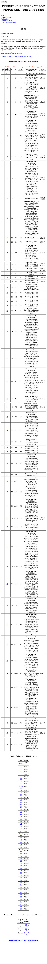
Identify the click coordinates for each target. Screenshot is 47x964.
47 (7, 441)
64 (7, 673)
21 (7, 238)
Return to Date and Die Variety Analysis (23, 62)
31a (21, 814)
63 (7, 661)
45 (7, 417)
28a (21, 804)
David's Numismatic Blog (8, 22)
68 (7, 733)
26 (7, 253)
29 (7, 273)
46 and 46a (21, 850)
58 (7, 566)
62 (7, 644)
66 (7, 707)
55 (7, 518)
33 (7, 293)
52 (7, 481)
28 (7, 269)
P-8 (26, 929)
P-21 (25, 933)
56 (7, 526)
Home (2, 15)
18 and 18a (21, 787)
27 (7, 264)
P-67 (27, 929)
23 (7, 242)
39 (7, 358)
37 (7, 311)
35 (7, 301)
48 (7, 447)
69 (7, 744)
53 (7, 492)
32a (21, 819)
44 (7, 407)
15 (7, 198)
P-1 (26, 925)
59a (21, 885)
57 (7, 546)
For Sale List (4, 19)
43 (7, 399)
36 (7, 305)
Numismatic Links (6, 20)
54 (7, 506)
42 (7, 381)
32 (7, 287)
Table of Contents (6, 17)
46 (7, 430)
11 (7, 178)
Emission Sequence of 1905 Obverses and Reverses (16, 56)
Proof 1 (7, 73)
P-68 (27, 925)
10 (7, 156)
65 (7, 687)
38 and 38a (21, 834)
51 (7, 474)
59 (7, 584)
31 (7, 281)
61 (7, 624)
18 (7, 218)
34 (7, 297)
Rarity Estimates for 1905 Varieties (11, 53)
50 (7, 463)
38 (7, 331)
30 (7, 277)
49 (7, 451)
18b (21, 790)
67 (7, 723)
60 (7, 605)
